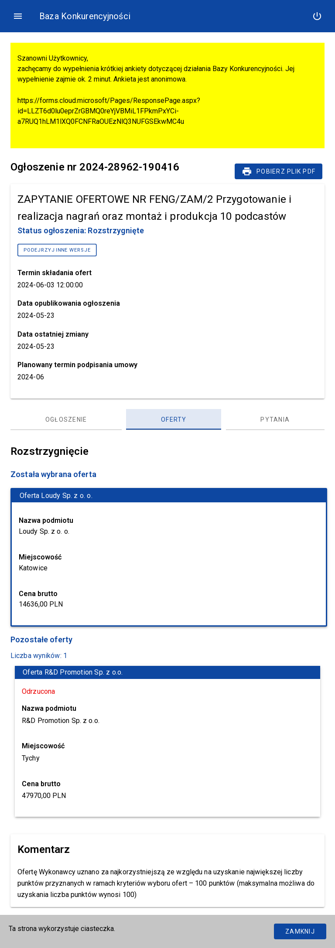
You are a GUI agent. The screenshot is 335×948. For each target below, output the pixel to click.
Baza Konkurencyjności (84, 16)
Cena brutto (38, 594)
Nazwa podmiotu (46, 520)
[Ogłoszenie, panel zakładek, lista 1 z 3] (66, 419)
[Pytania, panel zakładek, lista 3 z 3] (275, 419)
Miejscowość (40, 557)
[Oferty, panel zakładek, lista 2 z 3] (173, 419)
